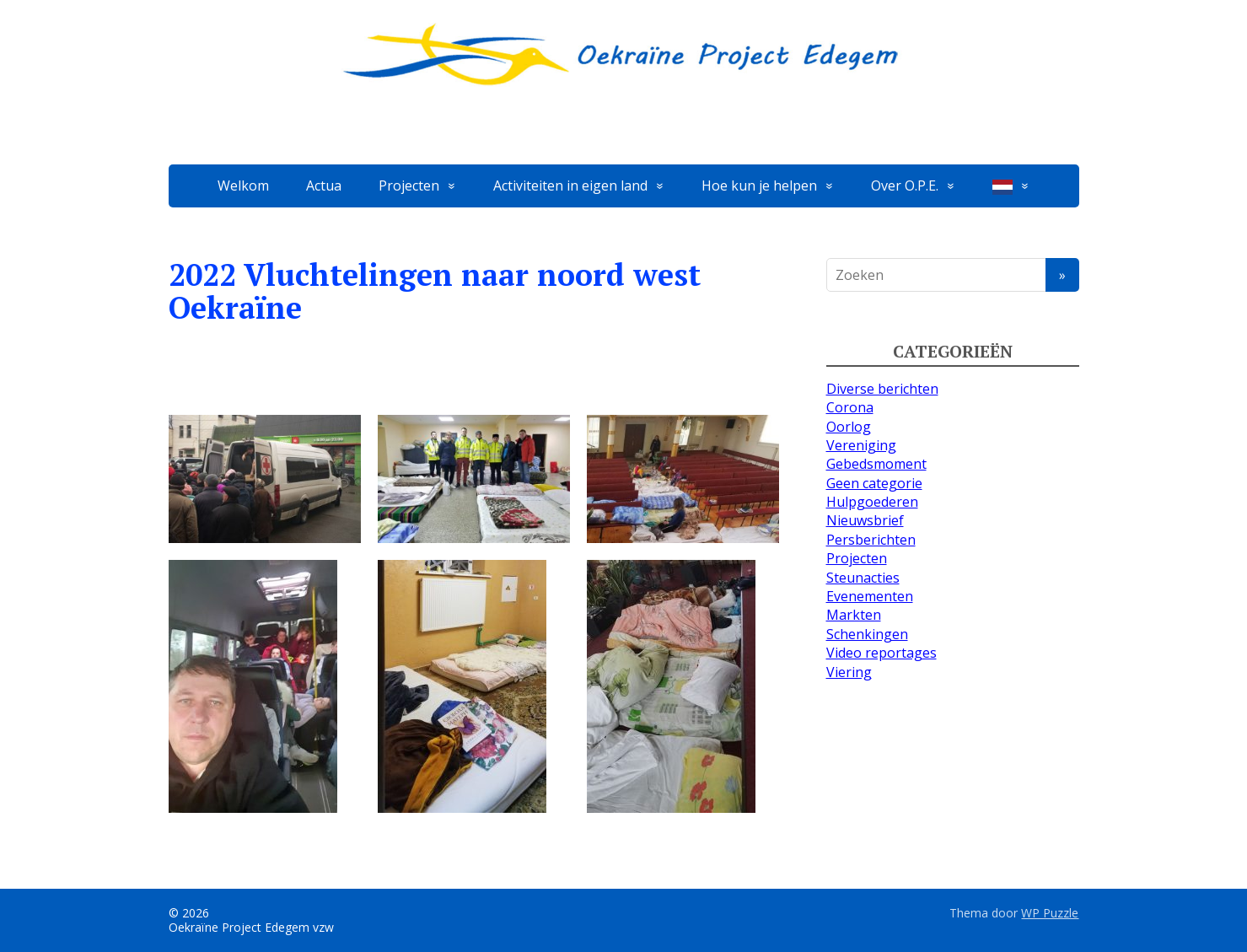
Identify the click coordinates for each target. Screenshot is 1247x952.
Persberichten (871, 539)
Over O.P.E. (904, 185)
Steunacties (863, 577)
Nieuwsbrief (865, 520)
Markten (853, 614)
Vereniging (861, 445)
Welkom (243, 185)
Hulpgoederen (872, 501)
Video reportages (881, 652)
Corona (849, 407)
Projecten (409, 185)
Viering (849, 672)
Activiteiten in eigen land (570, 185)
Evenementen (869, 596)
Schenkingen (867, 634)
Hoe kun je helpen (759, 185)
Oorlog (848, 426)
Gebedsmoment (876, 463)
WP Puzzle (1049, 913)
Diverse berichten (882, 388)
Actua (323, 185)
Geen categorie (874, 483)
